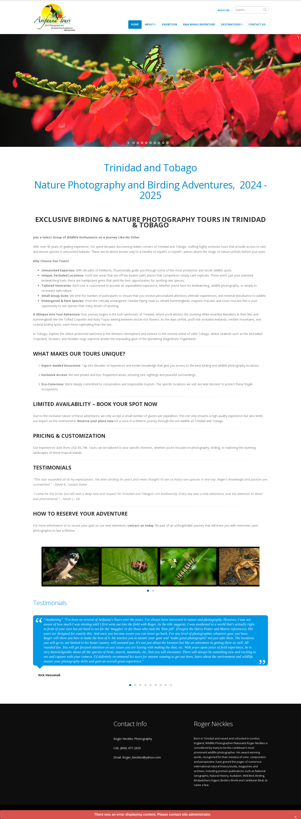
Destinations (232, 24)
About (150, 24)
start (128, 143)
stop (172, 143)
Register (223, 10)
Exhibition (169, 24)
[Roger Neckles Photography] (55, 17)
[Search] (251, 10)
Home (135, 24)
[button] (147, 591)
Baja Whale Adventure (199, 24)
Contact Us (257, 24)
